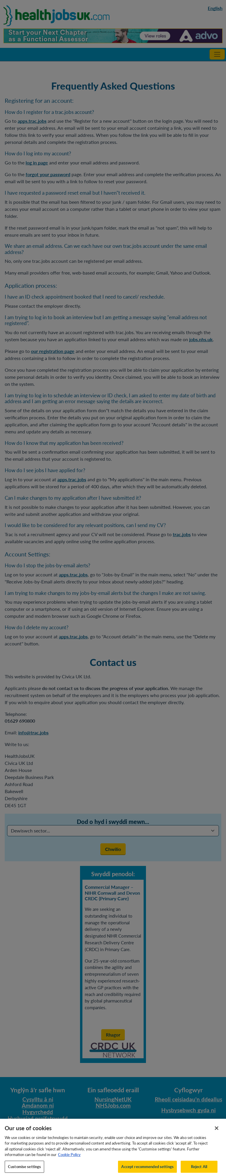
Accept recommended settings (147, 1169)
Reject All (199, 1169)
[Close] (216, 1130)
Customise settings (24, 1169)
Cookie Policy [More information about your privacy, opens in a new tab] (69, 1157)
